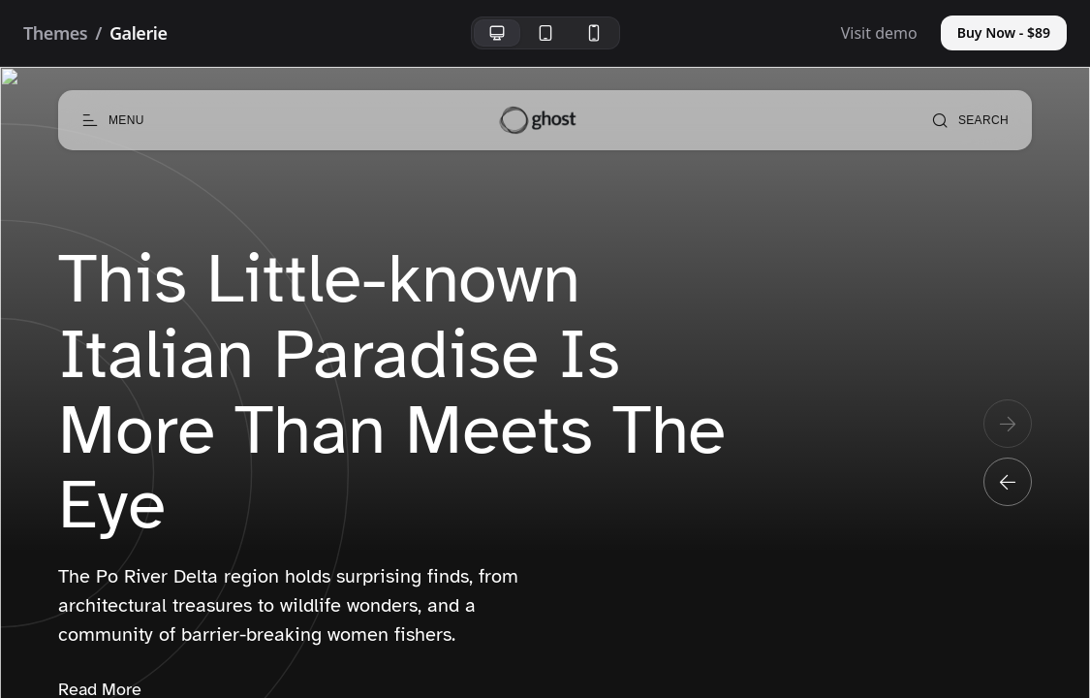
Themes (55, 33)
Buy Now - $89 (1003, 32)
